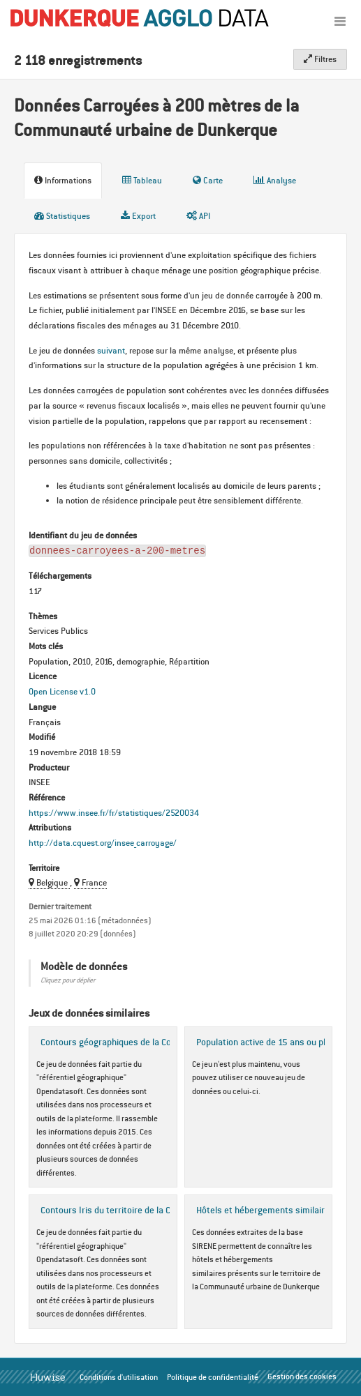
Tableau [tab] (142, 180)
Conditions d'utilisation (119, 1377)
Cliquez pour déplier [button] (67, 980)
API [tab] (198, 216)
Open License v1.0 (62, 691)
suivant (111, 350)
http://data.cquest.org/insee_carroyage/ (103, 843)
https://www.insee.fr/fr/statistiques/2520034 (114, 813)
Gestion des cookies (302, 1376)
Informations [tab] (62, 180)
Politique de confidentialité (212, 1377)
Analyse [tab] (274, 180)
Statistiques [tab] (62, 216)
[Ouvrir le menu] (340, 21)
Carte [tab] (208, 180)
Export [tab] (138, 216)
